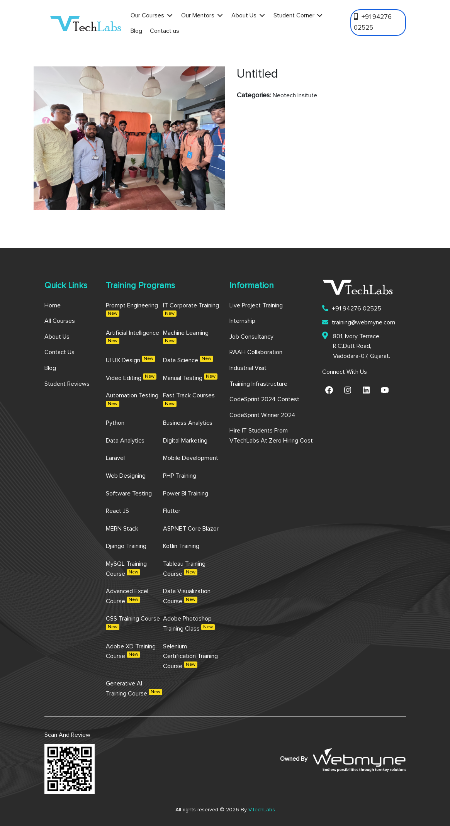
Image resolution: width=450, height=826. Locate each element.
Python (115, 423)
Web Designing (126, 476)
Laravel (115, 458)
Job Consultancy (251, 337)
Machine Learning (186, 337)
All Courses (59, 321)
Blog (136, 31)
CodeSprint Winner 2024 (262, 415)
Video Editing (131, 377)
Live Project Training (256, 305)
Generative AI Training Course (134, 688)
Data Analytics (125, 441)
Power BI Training (185, 493)
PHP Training (179, 476)
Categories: (254, 95)
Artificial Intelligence (132, 337)
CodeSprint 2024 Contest (264, 399)
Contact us (164, 31)
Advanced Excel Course (127, 596)
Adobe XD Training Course (131, 651)
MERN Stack (122, 529)
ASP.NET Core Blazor (191, 529)
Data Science (188, 359)
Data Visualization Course (187, 596)
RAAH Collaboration (255, 352)
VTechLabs (261, 809)
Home (52, 305)
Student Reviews (67, 384)
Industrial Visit (248, 368)
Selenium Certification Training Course (190, 656)
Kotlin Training (181, 546)
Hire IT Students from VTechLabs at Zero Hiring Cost (271, 435)
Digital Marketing (185, 441)
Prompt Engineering (132, 309)
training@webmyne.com (358, 322)
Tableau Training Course (184, 569)
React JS (117, 511)
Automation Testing (132, 399)
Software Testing (129, 493)
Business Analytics (187, 423)
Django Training (126, 546)
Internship (242, 321)
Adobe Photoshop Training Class (189, 624)
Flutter (171, 511)
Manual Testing (190, 377)
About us (57, 337)
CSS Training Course (133, 623)
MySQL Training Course (126, 569)
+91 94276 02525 (373, 22)
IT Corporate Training (191, 309)
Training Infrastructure (258, 384)
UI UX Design (130, 359)
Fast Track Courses (189, 399)
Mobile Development (190, 458)
